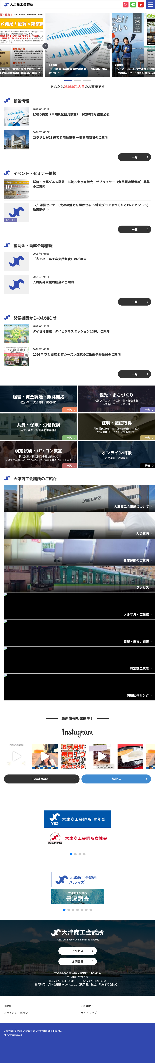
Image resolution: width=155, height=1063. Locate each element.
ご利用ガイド (89, 1006)
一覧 (135, 157)
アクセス (82, 951)
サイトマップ (89, 1013)
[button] (45, 46)
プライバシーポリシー (17, 1013)
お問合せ (82, 961)
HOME (8, 1006)
